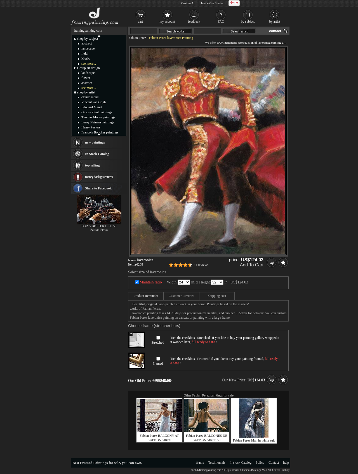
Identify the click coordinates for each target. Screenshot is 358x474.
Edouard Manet (91, 107)
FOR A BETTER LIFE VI (99, 226)
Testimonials (216, 462)
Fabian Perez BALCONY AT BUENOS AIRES (159, 438)
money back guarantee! (99, 177)
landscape (88, 48)
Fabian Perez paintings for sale (213, 395)
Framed (158, 363)
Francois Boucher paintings (99, 132)
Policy (260, 462)
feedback (194, 22)
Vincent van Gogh (93, 102)
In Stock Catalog (97, 154)
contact (275, 31)
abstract (86, 43)
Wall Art (266, 470)
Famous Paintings (251, 470)
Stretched (157, 342)
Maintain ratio (151, 282)
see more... (88, 63)
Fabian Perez (137, 38)
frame (200, 462)
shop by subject (87, 39)
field (84, 53)
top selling (92, 165)
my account (167, 22)
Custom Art (188, 3)
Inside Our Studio (212, 3)
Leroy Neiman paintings (97, 122)
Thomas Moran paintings (98, 117)
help (286, 462)
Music (85, 58)
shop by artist (86, 92)
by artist (274, 22)
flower (85, 78)
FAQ (221, 22)
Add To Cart (251, 264)
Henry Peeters (90, 127)
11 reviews (201, 265)
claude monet (90, 97)
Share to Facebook (98, 188)
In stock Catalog (241, 462)
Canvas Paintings (281, 470)
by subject (248, 22)
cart (140, 22)
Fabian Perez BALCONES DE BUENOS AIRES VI (206, 438)
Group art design (88, 68)
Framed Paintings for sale (100, 463)
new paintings (95, 142)
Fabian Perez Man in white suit (254, 440)
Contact (273, 462)
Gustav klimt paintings (96, 112)
